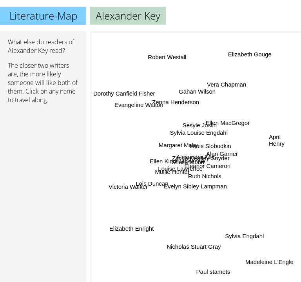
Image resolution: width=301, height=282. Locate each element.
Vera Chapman (227, 85)
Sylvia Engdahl (244, 235)
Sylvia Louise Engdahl (199, 132)
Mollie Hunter (172, 172)
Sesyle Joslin (200, 124)
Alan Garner (222, 153)
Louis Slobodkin (210, 146)
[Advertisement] (43, 151)
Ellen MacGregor (228, 123)
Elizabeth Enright (131, 227)
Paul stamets (213, 272)
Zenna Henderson (175, 102)
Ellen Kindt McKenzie (177, 161)
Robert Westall (167, 57)
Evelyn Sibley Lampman (195, 186)
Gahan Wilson (196, 91)
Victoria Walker (128, 186)
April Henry (277, 140)
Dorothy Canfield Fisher (124, 95)
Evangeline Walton (138, 105)
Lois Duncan (152, 183)
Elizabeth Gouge (250, 55)
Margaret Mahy (178, 144)
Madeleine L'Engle (269, 261)
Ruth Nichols (204, 176)
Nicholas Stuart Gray (194, 246)
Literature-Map (43, 16)
